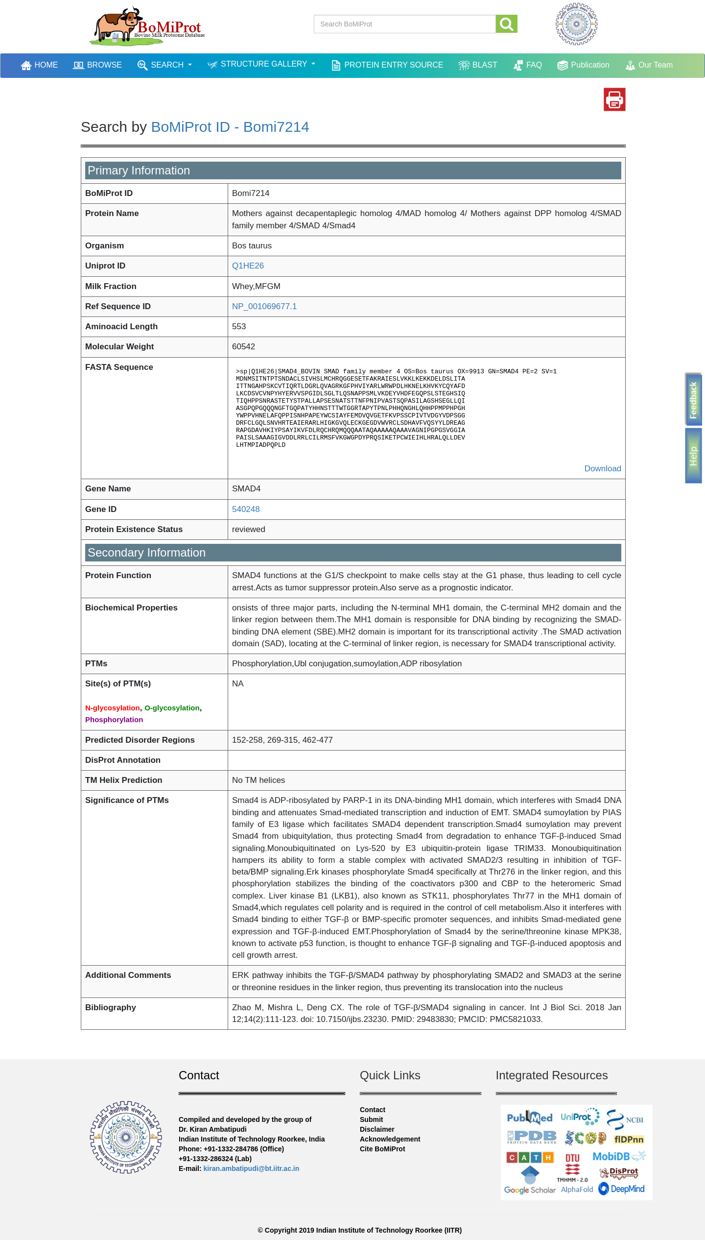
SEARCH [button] (161, 65)
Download (603, 468)
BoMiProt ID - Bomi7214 (230, 127)
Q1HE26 (248, 265)
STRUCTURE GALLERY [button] (258, 65)
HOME (40, 65)
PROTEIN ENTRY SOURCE (387, 65)
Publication (583, 65)
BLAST (477, 65)
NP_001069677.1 (264, 306)
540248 (246, 509)
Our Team (648, 65)
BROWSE (97, 65)
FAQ (527, 65)
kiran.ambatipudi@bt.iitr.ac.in (252, 1168)
